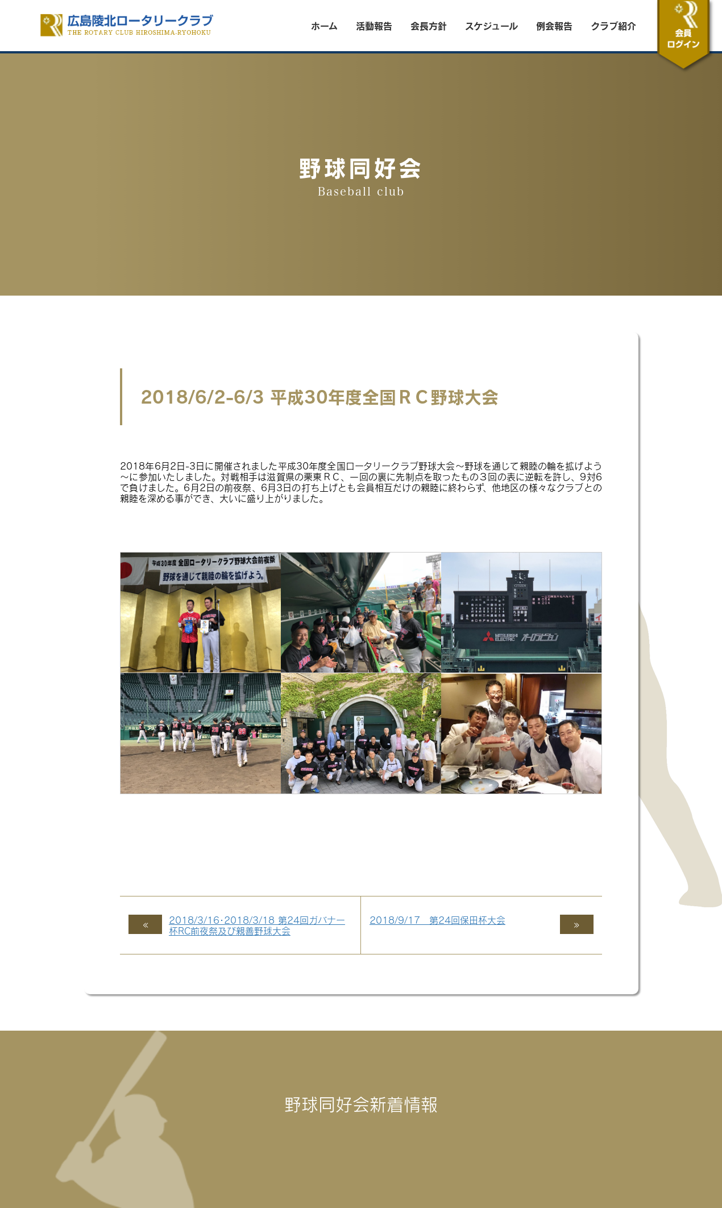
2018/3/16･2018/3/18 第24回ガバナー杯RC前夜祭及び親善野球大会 (257, 925)
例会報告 (554, 25)
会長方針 (428, 25)
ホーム (324, 25)
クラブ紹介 (613, 25)
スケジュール (491, 25)
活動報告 (374, 25)
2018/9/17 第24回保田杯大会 (437, 920)
